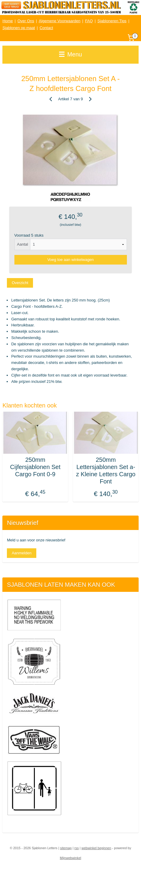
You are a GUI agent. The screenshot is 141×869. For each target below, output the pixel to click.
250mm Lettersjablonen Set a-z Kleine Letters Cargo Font (106, 470)
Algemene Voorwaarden (59, 21)
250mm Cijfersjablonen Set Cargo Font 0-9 (35, 466)
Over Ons (25, 21)
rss (76, 848)
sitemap (66, 848)
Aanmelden (22, 553)
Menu (70, 54)
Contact (46, 28)
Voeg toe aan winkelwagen (70, 259)
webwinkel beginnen (96, 848)
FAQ (89, 21)
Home (7, 21)
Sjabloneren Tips (112, 21)
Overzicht (20, 282)
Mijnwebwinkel (70, 858)
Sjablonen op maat (18, 28)
